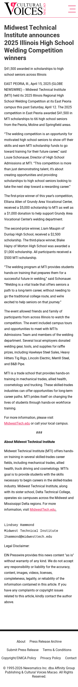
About (21, 642)
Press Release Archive (46, 642)
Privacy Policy (50, 658)
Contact (71, 658)
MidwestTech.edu (17, 423)
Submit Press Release (22, 650)
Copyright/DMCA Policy (18, 658)
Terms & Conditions (57, 650)
